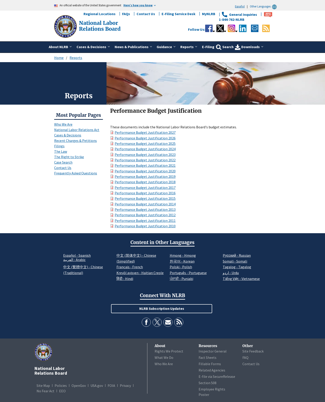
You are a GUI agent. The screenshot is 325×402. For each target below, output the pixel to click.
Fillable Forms (210, 364)
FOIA (111, 385)
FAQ (245, 357)
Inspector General (213, 351)
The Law (60, 151)
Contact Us (146, 13)
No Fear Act (45, 391)
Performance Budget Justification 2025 (145, 143)
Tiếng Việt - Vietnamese (241, 278)
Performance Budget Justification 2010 (145, 226)
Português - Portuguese (188, 272)
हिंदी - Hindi (124, 278)
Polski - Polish (181, 267)
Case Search (63, 162)
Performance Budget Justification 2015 (145, 198)
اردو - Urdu (231, 272)
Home (59, 57)
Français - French (129, 267)
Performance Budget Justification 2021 (145, 165)
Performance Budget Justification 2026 (145, 138)
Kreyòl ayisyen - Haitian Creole (140, 272)
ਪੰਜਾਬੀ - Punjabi (181, 278)
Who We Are (63, 124)
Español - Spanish (77, 255)
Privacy (125, 385)
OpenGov (79, 385)
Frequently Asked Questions (75, 173)
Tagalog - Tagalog (237, 267)
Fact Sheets (207, 357)
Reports (76, 57)
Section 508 (207, 383)
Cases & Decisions (67, 135)
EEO (62, 391)
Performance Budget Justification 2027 (145, 132)
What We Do (164, 357)
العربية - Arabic (74, 260)
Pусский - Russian (237, 255)
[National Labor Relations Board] (66, 26)
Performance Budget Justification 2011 (145, 220)
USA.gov (97, 385)
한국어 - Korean (182, 261)
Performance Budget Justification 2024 (145, 149)
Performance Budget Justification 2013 (145, 209)
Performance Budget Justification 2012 (145, 215)
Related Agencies (212, 370)
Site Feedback (253, 351)
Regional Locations (100, 13)
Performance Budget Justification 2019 (145, 176)
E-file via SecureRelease (217, 376)
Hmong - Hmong (183, 255)
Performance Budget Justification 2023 (145, 154)
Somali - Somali (235, 261)
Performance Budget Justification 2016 (145, 193)
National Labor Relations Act (76, 129)
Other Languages (264, 6)
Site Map (43, 385)
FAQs (126, 13)
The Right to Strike (69, 157)
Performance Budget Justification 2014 (145, 204)
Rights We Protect (169, 351)
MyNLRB (208, 13)
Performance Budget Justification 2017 (145, 187)
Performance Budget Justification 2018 (145, 182)
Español (240, 6)
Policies (61, 385)
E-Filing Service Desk (178, 13)
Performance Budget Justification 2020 (145, 171)
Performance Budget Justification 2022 (145, 160)
